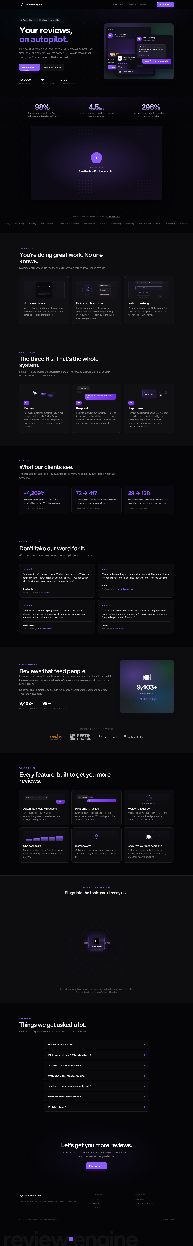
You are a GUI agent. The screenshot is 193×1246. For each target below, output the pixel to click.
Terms (171, 1220)
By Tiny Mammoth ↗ (144, 1203)
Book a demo (140, 1199)
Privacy (165, 1220)
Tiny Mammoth (113, 216)
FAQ (151, 4)
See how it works (52, 67)
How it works (119, 4)
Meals (143, 4)
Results (132, 4)
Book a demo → (29, 67)
